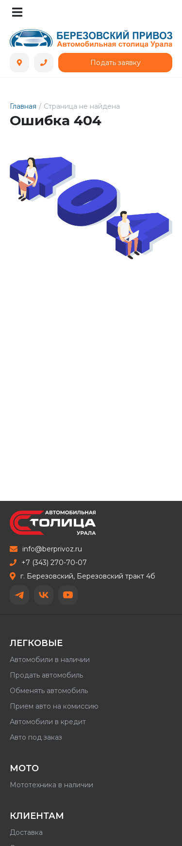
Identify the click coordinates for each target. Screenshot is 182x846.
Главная (23, 106)
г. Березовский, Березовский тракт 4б (82, 576)
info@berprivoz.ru (46, 549)
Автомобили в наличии (50, 659)
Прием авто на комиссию (54, 706)
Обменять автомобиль (49, 690)
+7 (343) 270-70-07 (48, 562)
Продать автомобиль (46, 675)
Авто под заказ (36, 737)
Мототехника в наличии (51, 784)
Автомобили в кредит (48, 721)
